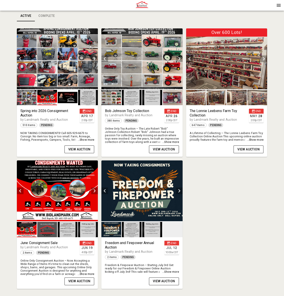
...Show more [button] (86, 139)
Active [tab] (26, 16)
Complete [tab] (46, 16)
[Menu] (278, 5)
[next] (94, 58)
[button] (142, 7)
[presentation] (142, 5)
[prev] (20, 58)
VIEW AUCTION (79, 149)
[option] (57, 58)
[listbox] (57, 58)
